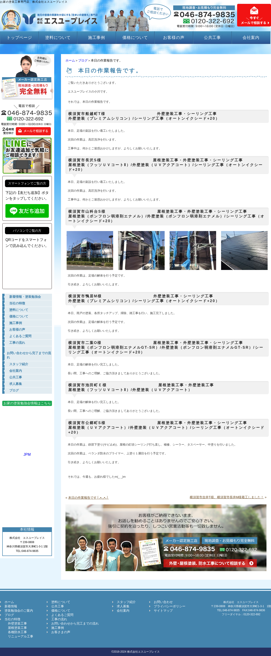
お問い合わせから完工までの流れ (75, 623)
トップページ (19, 37)
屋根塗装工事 (16, 628)
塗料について (58, 37)
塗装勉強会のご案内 (19, 610)
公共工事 (212, 37)
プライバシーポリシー (169, 606)
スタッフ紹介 (126, 602)
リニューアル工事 (19, 636)
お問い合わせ (163, 602)
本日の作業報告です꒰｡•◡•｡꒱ (88, 497)
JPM (27, 452)
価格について (135, 37)
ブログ (83, 60)
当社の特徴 (12, 619)
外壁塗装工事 (16, 623)
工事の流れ (59, 619)
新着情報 (11, 606)
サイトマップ (163, 610)
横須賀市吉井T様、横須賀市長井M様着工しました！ (227, 497)
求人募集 (123, 606)
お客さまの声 (60, 632)
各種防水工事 (16, 632)
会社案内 (251, 37)
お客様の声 (174, 37)
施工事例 (96, 37)
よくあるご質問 (62, 615)
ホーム (70, 60)
